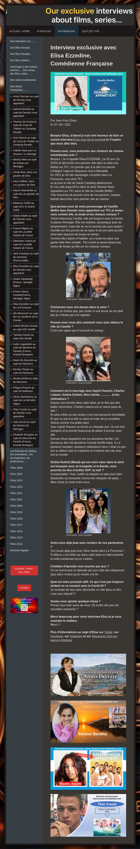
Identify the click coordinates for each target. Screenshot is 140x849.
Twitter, (108, 632)
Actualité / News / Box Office (24, 570)
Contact (24, 587)
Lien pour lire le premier (89, 139)
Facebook (57, 636)
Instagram (76, 636)
